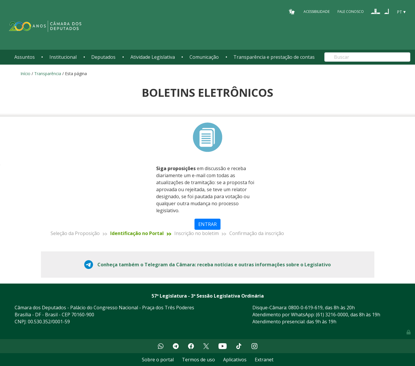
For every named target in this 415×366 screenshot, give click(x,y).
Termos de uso (198, 359)
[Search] (367, 57)
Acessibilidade (317, 11)
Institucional (63, 57)
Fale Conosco (350, 11)
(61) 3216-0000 (332, 314)
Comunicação (204, 57)
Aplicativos (235, 359)
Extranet (264, 359)
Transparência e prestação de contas (274, 57)
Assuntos (24, 57)
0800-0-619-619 (305, 307)
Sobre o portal (158, 359)
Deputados (103, 57)
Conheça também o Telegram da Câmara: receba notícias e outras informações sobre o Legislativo (214, 264)
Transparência (47, 73)
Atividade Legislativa (152, 57)
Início (25, 73)
